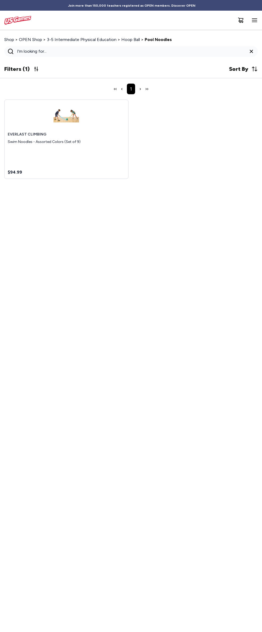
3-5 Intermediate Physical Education (82, 39)
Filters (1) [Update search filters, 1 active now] (21, 69)
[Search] (129, 51)
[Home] (17, 20)
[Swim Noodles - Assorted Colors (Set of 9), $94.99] (66, 139)
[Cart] (240, 20)
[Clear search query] (251, 51)
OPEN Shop (30, 39)
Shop (9, 39)
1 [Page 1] (131, 89)
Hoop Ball (130, 39)
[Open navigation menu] (253, 20)
